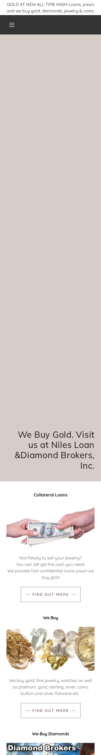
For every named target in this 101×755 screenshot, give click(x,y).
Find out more (50, 594)
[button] (11, 24)
